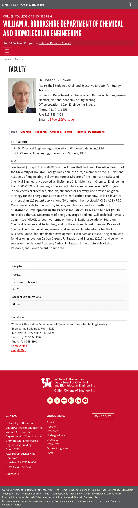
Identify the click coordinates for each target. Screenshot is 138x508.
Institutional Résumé (71, 497)
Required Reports (93, 497)
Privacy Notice (9, 497)
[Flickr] (64, 400)
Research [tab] (40, 131)
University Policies (11, 504)
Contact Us (12, 474)
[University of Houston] (23, 4)
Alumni (16, 304)
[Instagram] (71, 400)
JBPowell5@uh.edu (61, 120)
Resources (53, 444)
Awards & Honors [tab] (61, 131)
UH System (127, 489)
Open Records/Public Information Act (39, 497)
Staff (15, 289)
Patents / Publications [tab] (90, 131)
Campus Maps (99, 489)
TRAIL (46, 493)
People (51, 426)
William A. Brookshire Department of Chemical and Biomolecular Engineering (63, 29)
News (50, 452)
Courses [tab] (25, 131)
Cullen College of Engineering (27, 16)
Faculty (19, 59)
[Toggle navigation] (7, 51)
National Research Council (55, 43)
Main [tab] (14, 131)
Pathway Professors (24, 282)
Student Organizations (26, 297)
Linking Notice (114, 493)
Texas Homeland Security (27, 493)
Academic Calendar (79, 489)
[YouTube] (85, 400)
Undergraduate (56, 435)
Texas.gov (7, 493)
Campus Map (19, 346)
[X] (57, 400)
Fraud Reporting (59, 493)
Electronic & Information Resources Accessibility (27, 501)
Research (52, 431)
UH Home (62, 489)
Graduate (52, 439)
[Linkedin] (78, 400)
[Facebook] (50, 400)
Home (7, 59)
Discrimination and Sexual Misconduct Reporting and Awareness (89, 501)
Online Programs (57, 448)
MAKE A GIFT (103, 416)
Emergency (114, 489)
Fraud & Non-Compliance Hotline (87, 493)
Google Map (18, 350)
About (50, 422)
